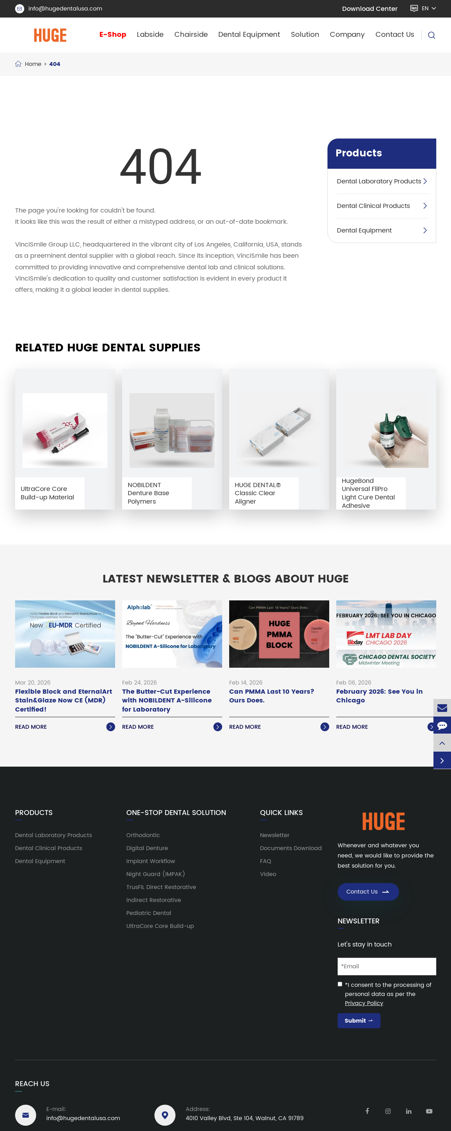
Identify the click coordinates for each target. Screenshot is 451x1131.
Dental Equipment (249, 35)
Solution (305, 35)
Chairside (191, 35)
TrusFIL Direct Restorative (161, 887)
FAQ (265, 861)
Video (268, 874)
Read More (65, 727)
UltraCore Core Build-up (160, 926)
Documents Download (291, 848)
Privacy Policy (364, 1003)
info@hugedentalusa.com (58, 8)
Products (359, 154)
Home (33, 64)
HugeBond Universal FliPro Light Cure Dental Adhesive (368, 493)
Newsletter (275, 835)
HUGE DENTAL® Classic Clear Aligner (258, 493)
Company (347, 35)
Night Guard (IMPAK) (155, 874)
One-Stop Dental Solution (176, 813)
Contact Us (395, 35)
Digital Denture (147, 848)
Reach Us (32, 1084)
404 (54, 64)
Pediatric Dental (148, 913)
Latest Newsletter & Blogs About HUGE (225, 579)
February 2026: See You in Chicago (379, 696)
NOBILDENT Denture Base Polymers (148, 493)
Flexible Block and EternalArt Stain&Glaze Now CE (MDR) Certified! (63, 700)
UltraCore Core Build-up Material (47, 493)
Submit (359, 1020)
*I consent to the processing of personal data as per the (388, 994)
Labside (150, 35)
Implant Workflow (150, 861)
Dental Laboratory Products (379, 181)
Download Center (370, 9)
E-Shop (112, 35)
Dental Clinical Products (373, 206)
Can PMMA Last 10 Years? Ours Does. (271, 696)
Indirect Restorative (153, 900)
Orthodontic (143, 835)
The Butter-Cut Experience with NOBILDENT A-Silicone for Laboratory (167, 700)
